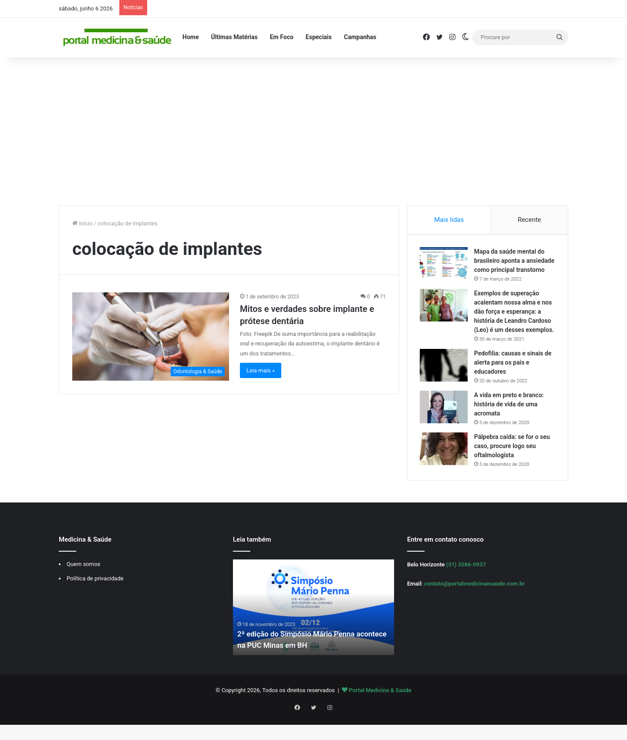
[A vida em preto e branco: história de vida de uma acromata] (445, 426)
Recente (529, 220)
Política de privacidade (95, 598)
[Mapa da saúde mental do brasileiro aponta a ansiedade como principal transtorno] (445, 264)
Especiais (319, 36)
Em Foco (281, 36)
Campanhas (360, 36)
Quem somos (83, 584)
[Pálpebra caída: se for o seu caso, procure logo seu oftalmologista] (445, 468)
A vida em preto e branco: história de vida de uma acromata (510, 423)
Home (190, 36)
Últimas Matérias (234, 36)
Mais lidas (449, 220)
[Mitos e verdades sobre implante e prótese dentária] (150, 336)
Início (82, 223)
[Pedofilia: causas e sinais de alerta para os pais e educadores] (445, 384)
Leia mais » (260, 370)
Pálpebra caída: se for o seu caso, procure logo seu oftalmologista (513, 465)
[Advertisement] (313, 131)
